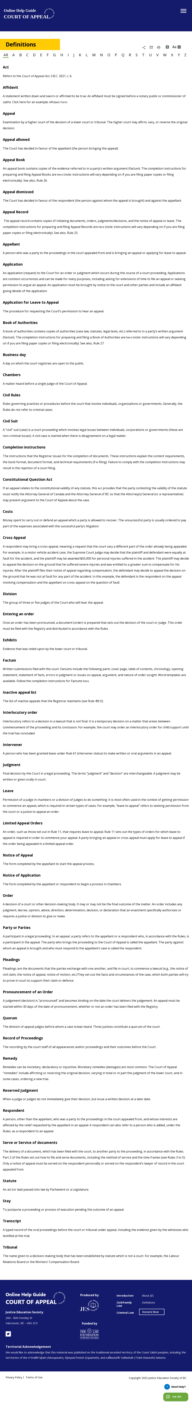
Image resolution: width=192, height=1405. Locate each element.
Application (14, 273)
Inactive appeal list (22, 706)
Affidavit (11, 94)
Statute (10, 1200)
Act (6, 74)
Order (9, 912)
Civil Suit (12, 432)
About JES (148, 1317)
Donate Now (150, 1333)
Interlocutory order (22, 727)
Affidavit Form (59, 110)
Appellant (13, 253)
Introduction (125, 1317)
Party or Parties (18, 944)
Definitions (148, 1324)
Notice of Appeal (19, 871)
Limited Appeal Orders (25, 838)
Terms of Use (36, 1398)
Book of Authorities (22, 332)
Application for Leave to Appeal (34, 312)
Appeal (10, 121)
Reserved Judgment (23, 1109)
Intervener (14, 759)
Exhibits (11, 653)
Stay (7, 1221)
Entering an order (21, 627)
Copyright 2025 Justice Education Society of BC (156, 1398)
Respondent (15, 1129)
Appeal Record (17, 221)
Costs (8, 524)
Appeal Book (15, 168)
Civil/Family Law (124, 1325)
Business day (16, 365)
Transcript (13, 1241)
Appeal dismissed (20, 200)
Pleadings (13, 977)
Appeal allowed (18, 147)
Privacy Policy (14, 1398)
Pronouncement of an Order (31, 1009)
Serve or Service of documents (33, 1162)
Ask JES (173, 1397)
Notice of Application (24, 891)
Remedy (11, 1077)
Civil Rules (13, 406)
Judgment (13, 780)
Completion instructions (28, 459)
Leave (9, 806)
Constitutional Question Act (31, 491)
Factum (10, 674)
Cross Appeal (16, 550)
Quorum (11, 1036)
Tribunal (11, 1268)
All (6, 54)
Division (11, 606)
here (60, 183)
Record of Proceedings (25, 1056)
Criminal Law (125, 1334)
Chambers (13, 385)
